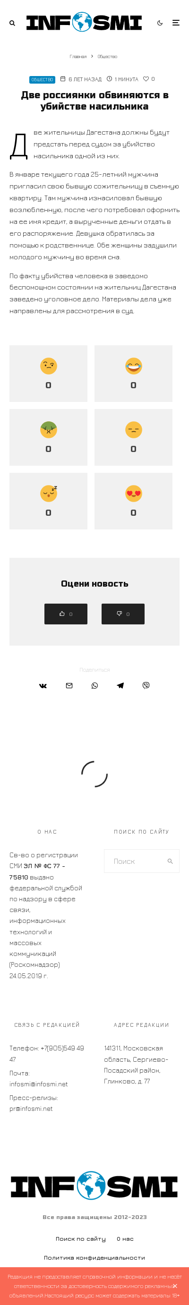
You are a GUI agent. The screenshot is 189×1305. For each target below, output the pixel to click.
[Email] (69, 685)
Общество (42, 79)
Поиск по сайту (81, 1238)
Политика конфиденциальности (94, 1257)
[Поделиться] (43, 685)
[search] (170, 861)
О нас (125, 1238)
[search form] (133, 861)
